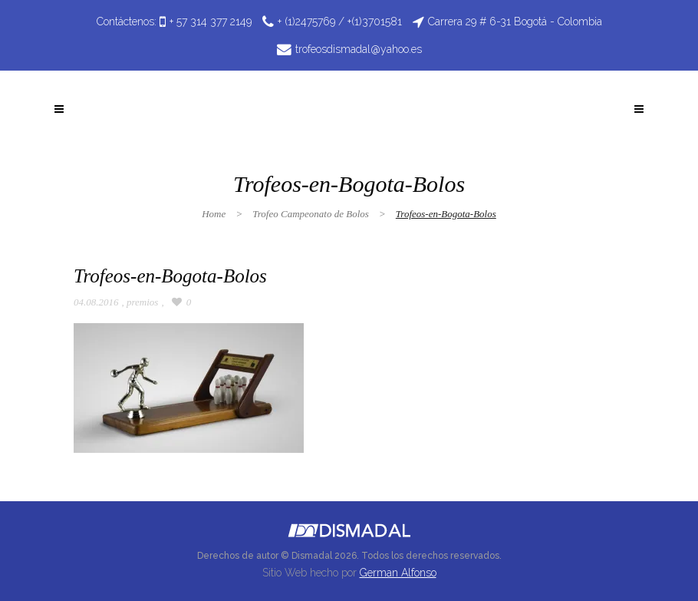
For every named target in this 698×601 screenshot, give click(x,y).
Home (214, 214)
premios (142, 302)
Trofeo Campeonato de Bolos (310, 214)
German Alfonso (398, 572)
